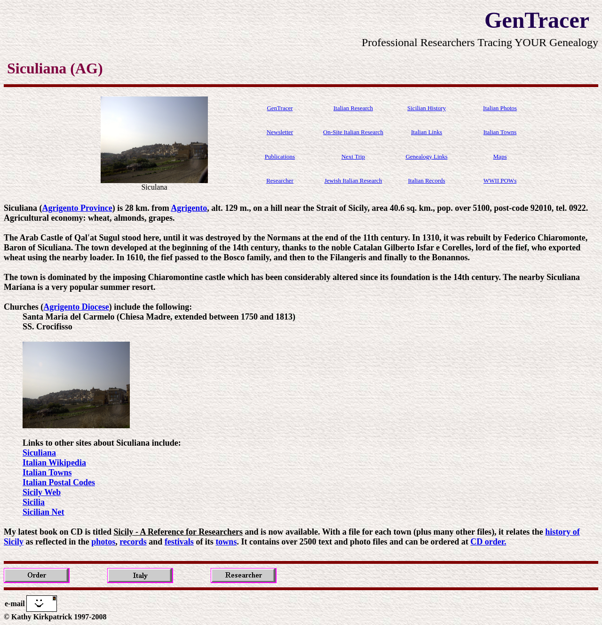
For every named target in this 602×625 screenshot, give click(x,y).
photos (103, 541)
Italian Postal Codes (59, 482)
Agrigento (189, 208)
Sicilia (34, 502)
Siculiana (39, 452)
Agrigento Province (77, 208)
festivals (179, 541)
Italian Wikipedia (54, 462)
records (133, 541)
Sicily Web (42, 492)
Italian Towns (47, 472)
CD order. (488, 541)
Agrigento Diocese (76, 307)
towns (226, 541)
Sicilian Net (43, 512)
